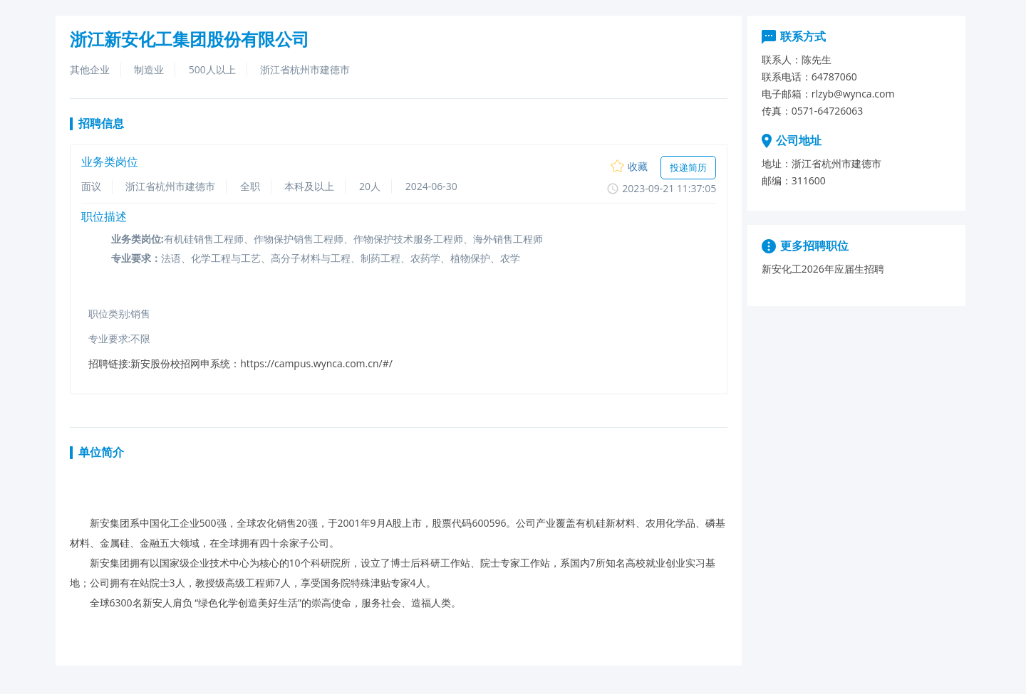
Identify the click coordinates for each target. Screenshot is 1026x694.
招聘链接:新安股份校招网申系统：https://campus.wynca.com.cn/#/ (240, 363)
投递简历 (688, 167)
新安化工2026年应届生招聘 (823, 268)
